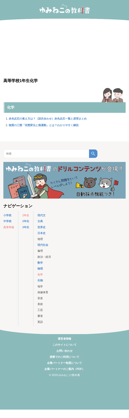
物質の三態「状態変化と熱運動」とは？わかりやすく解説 (44, 125)
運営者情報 (64, 338)
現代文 (41, 215)
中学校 (7, 221)
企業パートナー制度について (64, 363)
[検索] (93, 153)
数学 (40, 262)
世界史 (41, 227)
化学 (10, 107)
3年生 (25, 227)
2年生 (25, 221)
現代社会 (42, 244)
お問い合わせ (64, 350)
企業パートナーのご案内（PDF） (64, 369)
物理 (40, 268)
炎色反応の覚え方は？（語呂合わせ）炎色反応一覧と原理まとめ (48, 118)
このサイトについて (64, 344)
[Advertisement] (64, 414)
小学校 (7, 215)
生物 (40, 280)
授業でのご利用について (64, 356)
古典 (40, 221)
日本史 (41, 233)
